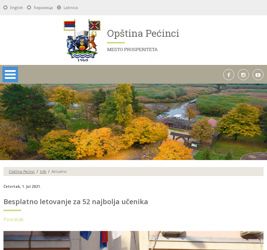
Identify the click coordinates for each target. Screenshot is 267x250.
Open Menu (10, 74)
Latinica (71, 7)
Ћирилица (43, 7)
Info (43, 171)
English (16, 7)
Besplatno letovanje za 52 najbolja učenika (75, 201)
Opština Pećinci (22, 171)
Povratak (13, 219)
